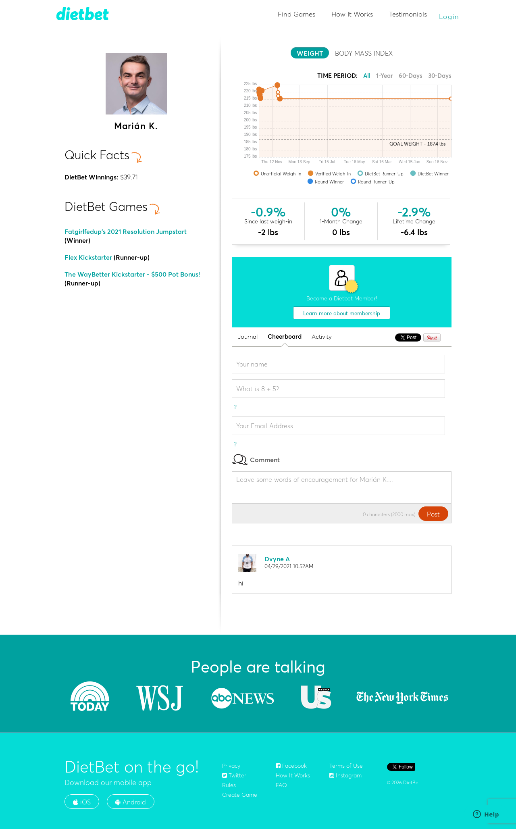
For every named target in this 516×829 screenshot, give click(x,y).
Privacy (231, 765)
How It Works (352, 14)
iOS (82, 802)
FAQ (281, 785)
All (366, 75)
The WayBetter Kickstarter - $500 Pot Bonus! (132, 274)
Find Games (296, 14)
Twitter (234, 775)
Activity (322, 336)
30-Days (440, 75)
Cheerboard (285, 336)
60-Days (410, 75)
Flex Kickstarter (88, 257)
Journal (248, 336)
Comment (256, 459)
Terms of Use (346, 765)
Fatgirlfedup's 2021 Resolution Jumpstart (125, 231)
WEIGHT (310, 53)
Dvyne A (277, 559)
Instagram (345, 775)
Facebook (291, 765)
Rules (229, 785)
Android (130, 802)
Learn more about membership (341, 313)
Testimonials (408, 14)
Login (449, 16)
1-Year (384, 75)
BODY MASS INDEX (364, 53)
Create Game (239, 794)
